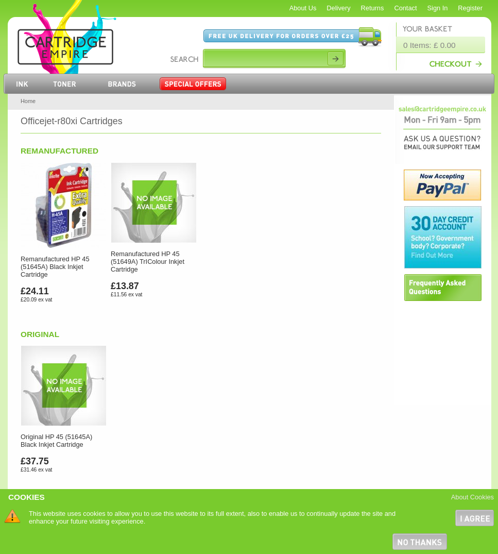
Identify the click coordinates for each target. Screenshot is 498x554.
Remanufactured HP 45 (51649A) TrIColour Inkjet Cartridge (147, 261)
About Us (303, 8)
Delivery (338, 8)
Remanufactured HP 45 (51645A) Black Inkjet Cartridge (55, 266)
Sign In (437, 8)
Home (28, 101)
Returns (372, 8)
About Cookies (472, 497)
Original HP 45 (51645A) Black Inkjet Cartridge (56, 440)
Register (470, 8)
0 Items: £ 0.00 (429, 45)
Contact (405, 8)
